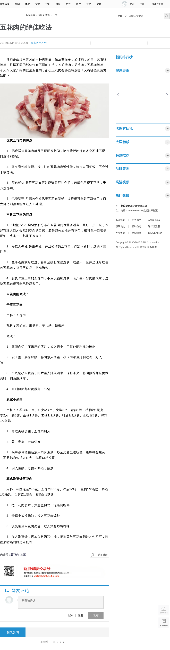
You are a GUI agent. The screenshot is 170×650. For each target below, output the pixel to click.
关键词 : (5, 554)
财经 (37, 4)
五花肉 (15, 554)
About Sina (154, 220)
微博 (119, 43)
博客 (68, 4)
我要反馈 (102, 554)
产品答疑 (120, 233)
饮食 (47, 15)
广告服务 (136, 220)
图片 (78, 4)
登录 (71, 615)
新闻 (17, 4)
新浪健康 (30, 15)
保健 (40, 15)
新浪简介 (120, 220)
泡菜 (23, 554)
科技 (58, 4)
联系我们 (120, 226)
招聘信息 (136, 226)
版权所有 (152, 247)
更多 (101, 4)
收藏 (107, 43)
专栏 (88, 4)
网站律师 (136, 233)
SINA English (155, 233)
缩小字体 (84, 43)
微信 (130, 43)
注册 (142, 4)
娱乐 (48, 4)
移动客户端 (159, 4)
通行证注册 (154, 226)
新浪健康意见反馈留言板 (134, 205)
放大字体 (96, 43)
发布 (96, 615)
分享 (141, 43)
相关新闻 (13, 632)
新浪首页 (5, 4)
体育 (27, 4)
